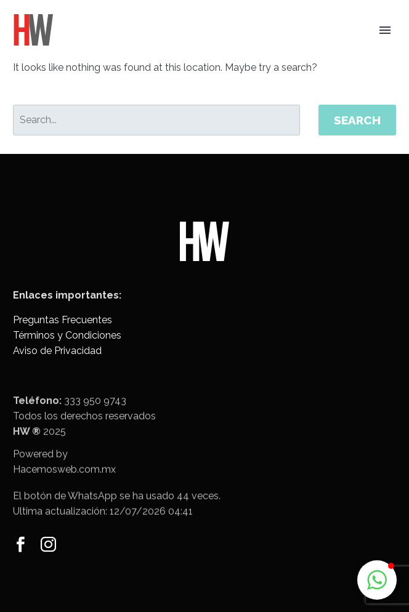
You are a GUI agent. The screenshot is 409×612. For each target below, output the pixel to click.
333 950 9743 (95, 410)
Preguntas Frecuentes (62, 320)
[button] (377, 580)
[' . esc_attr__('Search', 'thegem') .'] (156, 120)
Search (357, 120)
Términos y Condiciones (67, 335)
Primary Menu (385, 30)
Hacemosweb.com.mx (64, 476)
